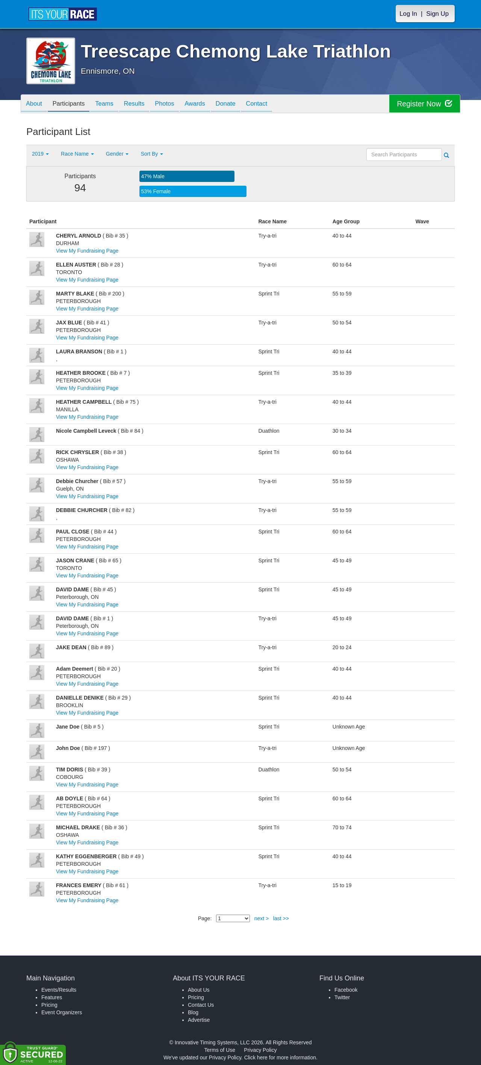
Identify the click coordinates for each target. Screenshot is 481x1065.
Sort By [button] (152, 154)
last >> (281, 918)
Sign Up (437, 13)
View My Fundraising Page (87, 251)
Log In (408, 13)
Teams (109, 104)
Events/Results (58, 990)
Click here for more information (280, 1057)
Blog (193, 1012)
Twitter (342, 997)
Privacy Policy (260, 1050)
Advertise (199, 1020)
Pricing (49, 1005)
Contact (272, 104)
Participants (71, 104)
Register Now (424, 104)
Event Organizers (61, 1012)
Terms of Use (219, 1050)
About (35, 104)
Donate (238, 104)
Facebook (345, 990)
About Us (199, 990)
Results (141, 104)
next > (261, 918)
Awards (205, 104)
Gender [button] (117, 154)
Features (51, 997)
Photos (173, 104)
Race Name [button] (77, 154)
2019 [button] (40, 154)
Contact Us (201, 1005)
